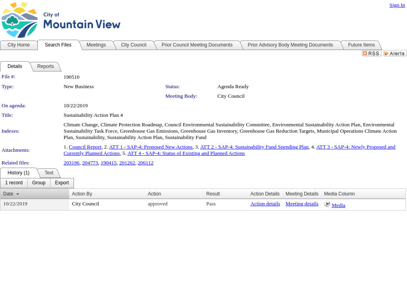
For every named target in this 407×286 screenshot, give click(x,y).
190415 (108, 163)
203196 (71, 163)
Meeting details (302, 204)
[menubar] (37, 183)
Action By (82, 194)
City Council (231, 96)
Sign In (397, 5)
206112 (146, 163)
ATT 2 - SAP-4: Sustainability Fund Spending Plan (254, 147)
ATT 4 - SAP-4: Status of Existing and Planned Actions (186, 153)
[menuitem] (13, 183)
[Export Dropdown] (62, 183)
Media (338, 205)
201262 (127, 163)
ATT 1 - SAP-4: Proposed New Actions (150, 147)
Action (154, 194)
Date (8, 194)
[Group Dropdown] (38, 183)
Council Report (85, 147)
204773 (90, 163)
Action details (265, 204)
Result (213, 194)
